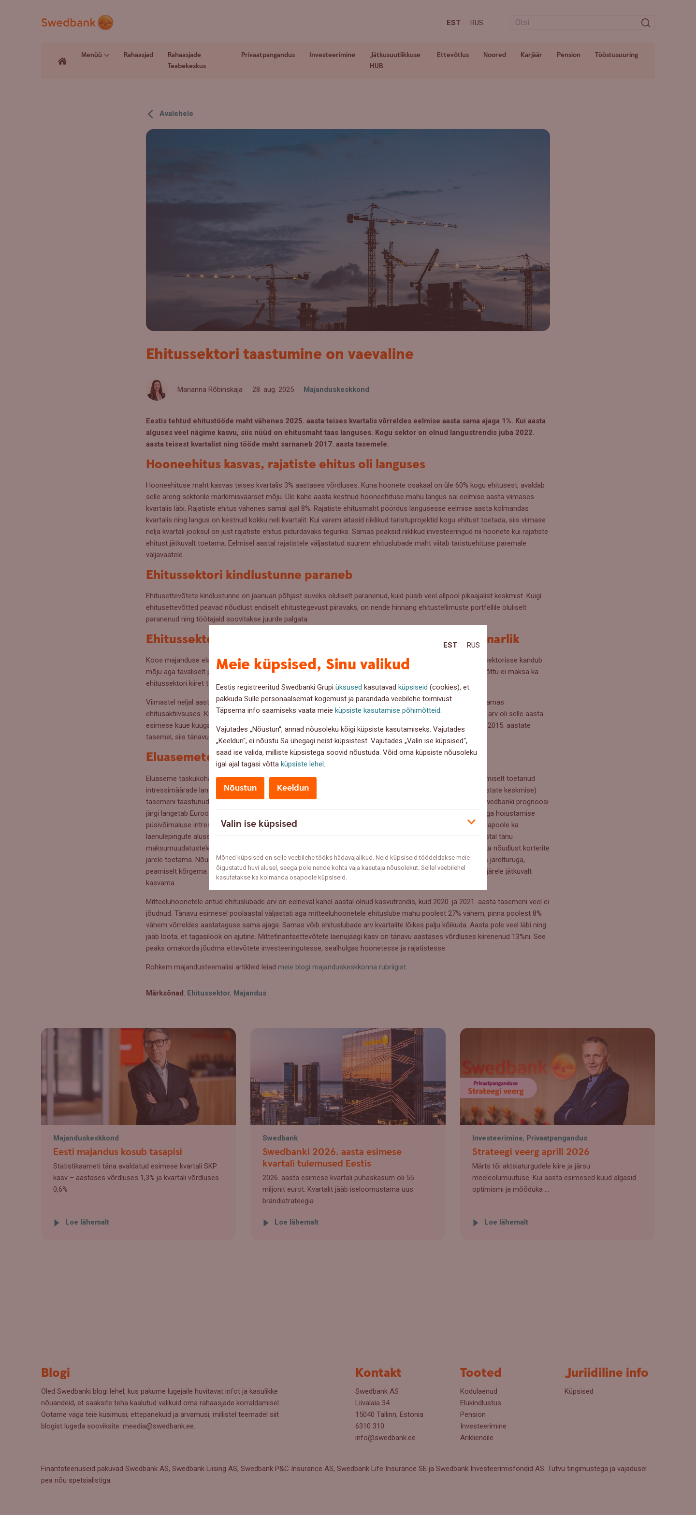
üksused (348, 687)
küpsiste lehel (302, 764)
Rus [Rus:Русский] (473, 645)
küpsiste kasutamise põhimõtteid (387, 710)
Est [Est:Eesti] (450, 645)
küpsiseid (413, 687)
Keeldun (293, 788)
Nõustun (240, 788)
